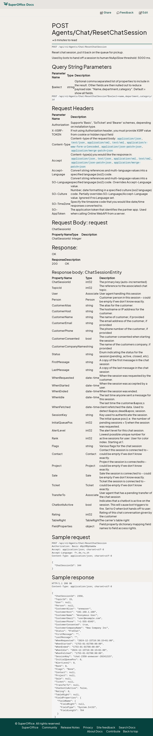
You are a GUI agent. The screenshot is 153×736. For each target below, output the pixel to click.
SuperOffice (30, 727)
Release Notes (70, 727)
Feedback (125, 12)
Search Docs (127, 727)
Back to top (130, 731)
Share (105, 12)
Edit (143, 12)
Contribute (113, 731)
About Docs (95, 731)
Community (49, 727)
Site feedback (106, 727)
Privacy (88, 727)
